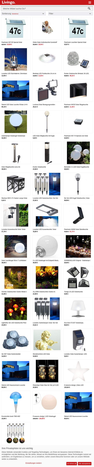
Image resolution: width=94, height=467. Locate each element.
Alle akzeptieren (85, 464)
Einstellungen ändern (34, 463)
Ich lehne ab (71, 464)
